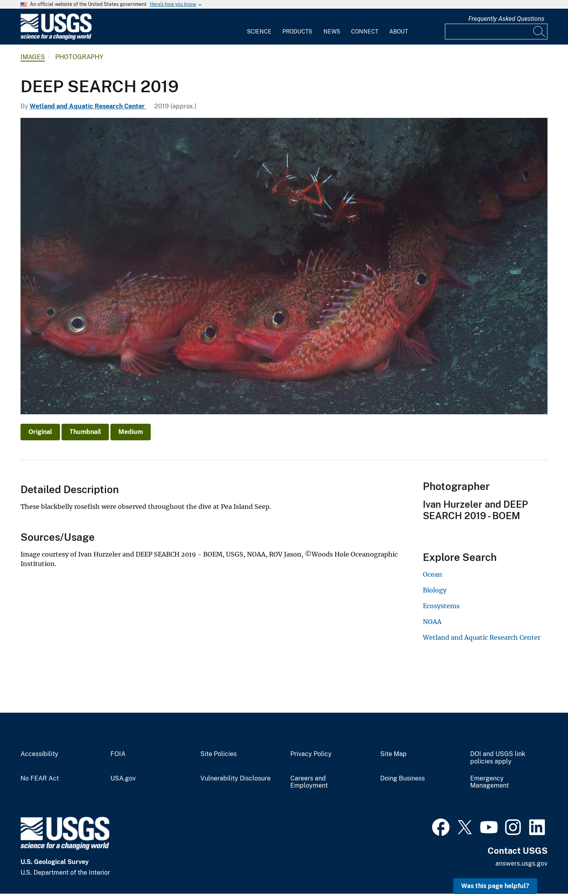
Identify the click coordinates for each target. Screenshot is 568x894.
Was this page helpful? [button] (495, 886)
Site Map (393, 754)
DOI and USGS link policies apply (497, 758)
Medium (130, 432)
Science (259, 31)
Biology (435, 590)
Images (33, 57)
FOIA (117, 754)
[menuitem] (259, 26)
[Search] (539, 31)
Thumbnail (85, 432)
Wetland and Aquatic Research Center (88, 106)
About (398, 31)
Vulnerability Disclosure (235, 778)
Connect (364, 31)
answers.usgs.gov (521, 863)
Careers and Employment (309, 782)
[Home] (56, 38)
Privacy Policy (311, 754)
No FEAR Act (40, 778)
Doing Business (402, 778)
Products (297, 31)
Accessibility (39, 754)
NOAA (432, 622)
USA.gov (123, 778)
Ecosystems (441, 606)
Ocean (432, 574)
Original (40, 432)
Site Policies (218, 754)
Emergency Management (489, 782)
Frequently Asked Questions (506, 18)
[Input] (496, 31)
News (331, 31)
